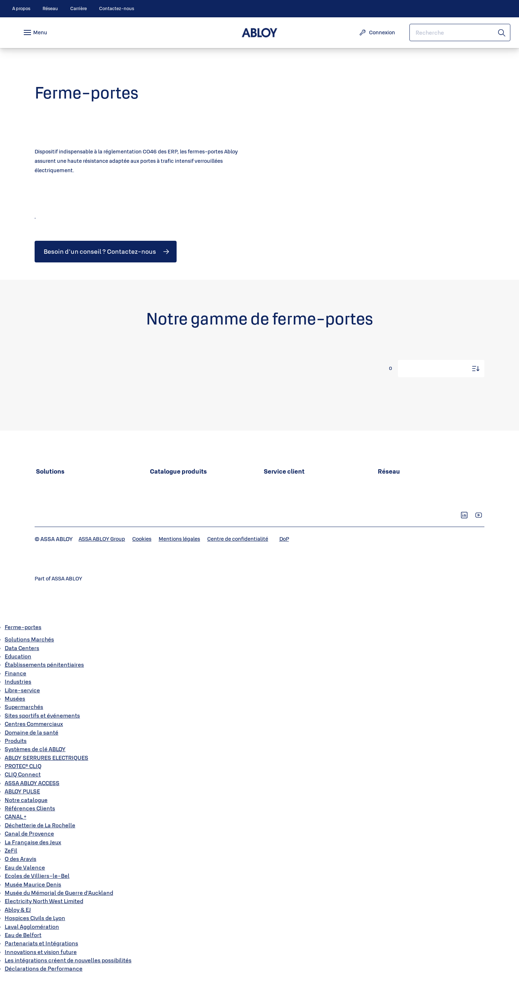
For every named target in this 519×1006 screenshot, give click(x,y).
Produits (16, 768)
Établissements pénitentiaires (44, 693)
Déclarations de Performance (44, 997)
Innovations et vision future (41, 980)
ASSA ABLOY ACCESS (32, 811)
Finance (15, 701)
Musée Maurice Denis (33, 912)
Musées (15, 726)
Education (18, 684)
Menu (40, 32)
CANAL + (15, 845)
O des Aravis (20, 887)
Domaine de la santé (31, 760)
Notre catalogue (26, 828)
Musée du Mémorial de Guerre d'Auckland (59, 920)
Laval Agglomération (32, 954)
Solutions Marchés (29, 667)
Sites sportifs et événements (42, 743)
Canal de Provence (29, 861)
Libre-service (22, 718)
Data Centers (22, 676)
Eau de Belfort (23, 963)
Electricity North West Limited (44, 929)
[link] (21, 8)
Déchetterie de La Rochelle (40, 853)
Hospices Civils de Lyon (35, 946)
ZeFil (11, 878)
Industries (18, 709)
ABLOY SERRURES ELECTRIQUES (46, 785)
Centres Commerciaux (34, 751)
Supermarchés (24, 735)
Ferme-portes (23, 655)
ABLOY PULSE (22, 819)
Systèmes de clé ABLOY (35, 777)
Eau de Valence (25, 895)
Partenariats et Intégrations (41, 971)
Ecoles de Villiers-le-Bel (37, 903)
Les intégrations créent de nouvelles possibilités (68, 988)
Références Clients (30, 836)
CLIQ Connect (23, 802)
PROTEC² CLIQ (23, 794)
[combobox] (459, 32)
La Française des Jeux (33, 870)
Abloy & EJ (18, 937)
